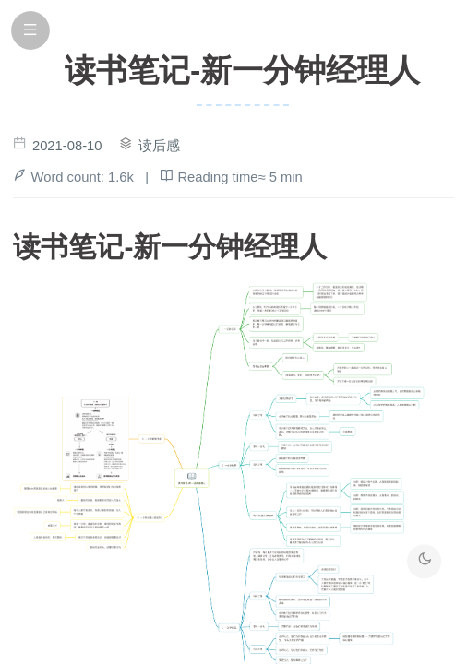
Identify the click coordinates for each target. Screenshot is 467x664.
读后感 (159, 145)
